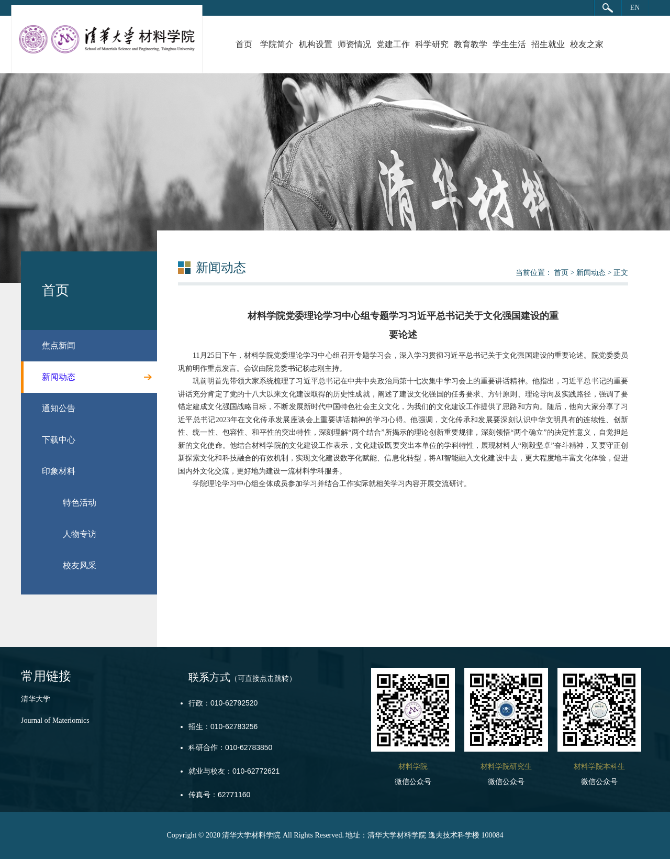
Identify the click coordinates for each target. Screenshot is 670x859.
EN (635, 8)
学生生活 (509, 44)
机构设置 (315, 44)
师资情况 (354, 44)
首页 (244, 44)
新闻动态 (591, 273)
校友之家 (587, 44)
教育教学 (470, 44)
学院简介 (277, 44)
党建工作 (393, 44)
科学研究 (432, 44)
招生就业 (548, 44)
